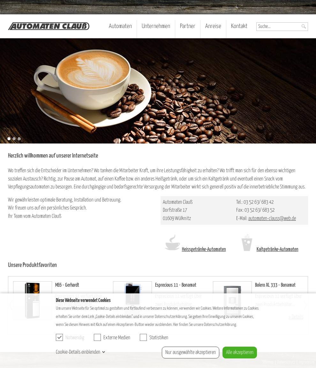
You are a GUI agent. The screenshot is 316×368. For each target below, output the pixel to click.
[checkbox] (59, 337)
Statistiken (154, 337)
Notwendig (70, 337)
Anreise (213, 26)
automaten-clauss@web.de (272, 218)
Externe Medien (112, 337)
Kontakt (239, 26)
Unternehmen (156, 26)
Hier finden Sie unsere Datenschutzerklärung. (205, 324)
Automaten (120, 26)
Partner (187, 26)
